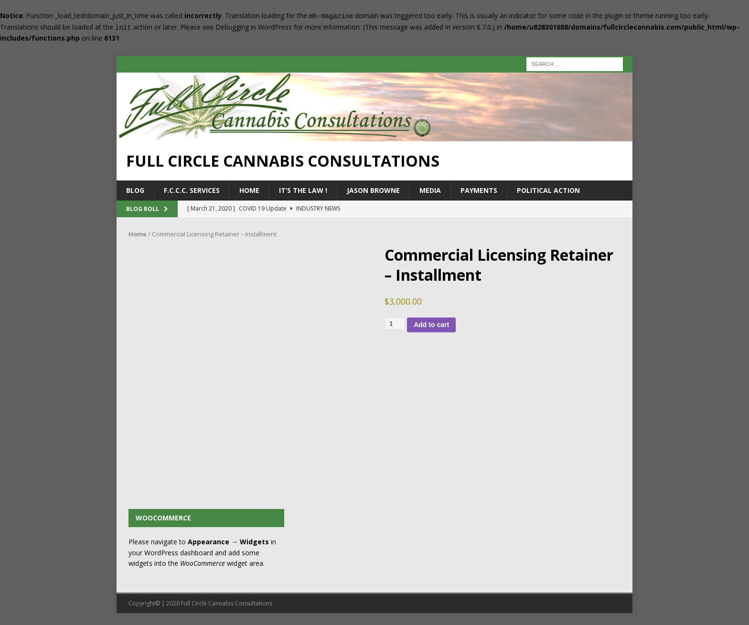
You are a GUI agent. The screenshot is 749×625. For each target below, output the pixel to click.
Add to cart (431, 324)
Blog (135, 190)
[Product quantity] (395, 324)
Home (249, 190)
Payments (478, 190)
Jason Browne (373, 190)
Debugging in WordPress (253, 27)
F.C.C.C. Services (192, 190)
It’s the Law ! (303, 190)
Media (430, 190)
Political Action (548, 190)
